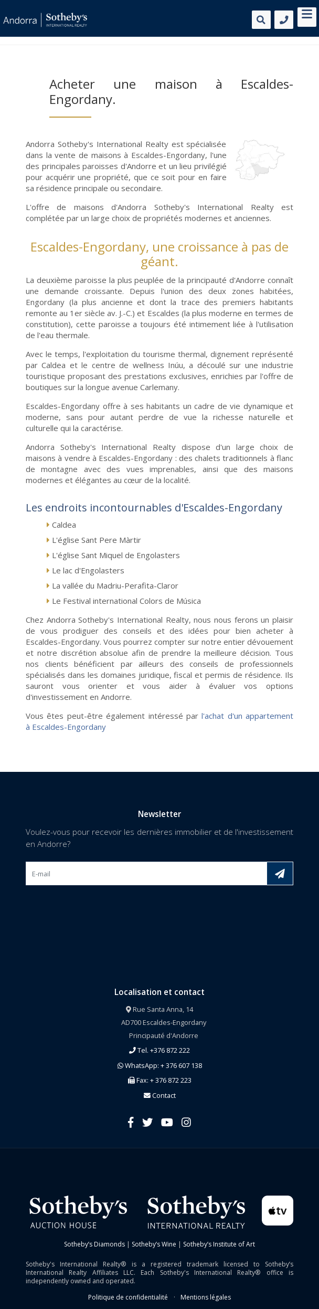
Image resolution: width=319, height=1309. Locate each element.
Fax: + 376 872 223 (160, 1080)
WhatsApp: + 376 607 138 (160, 1065)
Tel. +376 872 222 (159, 1050)
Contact (160, 1095)
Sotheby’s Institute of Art (219, 1244)
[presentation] (105, 909)
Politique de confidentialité (128, 1297)
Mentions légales (205, 1297)
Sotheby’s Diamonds (94, 1244)
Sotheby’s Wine (154, 1244)
